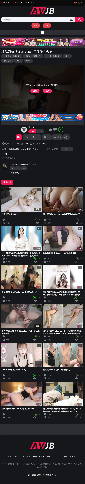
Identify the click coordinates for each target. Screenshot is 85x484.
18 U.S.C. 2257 (52, 456)
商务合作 (73, 456)
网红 (19, 61)
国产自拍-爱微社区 (33, 56)
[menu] (42, 32)
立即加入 (66, 149)
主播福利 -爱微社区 (12, 56)
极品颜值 (7, 61)
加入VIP (19, 2)
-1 (24, 168)
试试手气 (7, 2)
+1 (18, 168)
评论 (5, 154)
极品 (67, 56)
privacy (64, 456)
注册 (47, 25)
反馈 (28, 456)
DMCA (41, 456)
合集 (28, 61)
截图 (59, 137)
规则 (35, 456)
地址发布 (31, 2)
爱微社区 (40, 475)
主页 (10, 456)
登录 (36, 25)
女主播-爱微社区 (53, 56)
